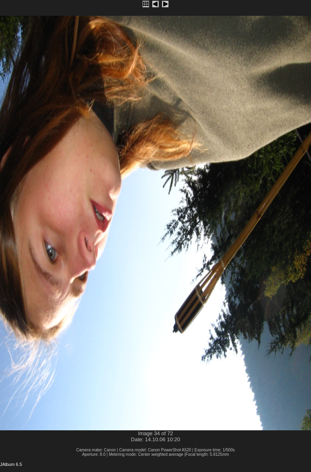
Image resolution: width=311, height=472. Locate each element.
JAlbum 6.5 (11, 464)
